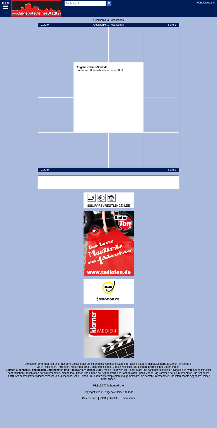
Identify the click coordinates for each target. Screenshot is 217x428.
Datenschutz (89, 398)
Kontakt (113, 398)
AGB (103, 398)
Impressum (128, 398)
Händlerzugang (206, 2)
